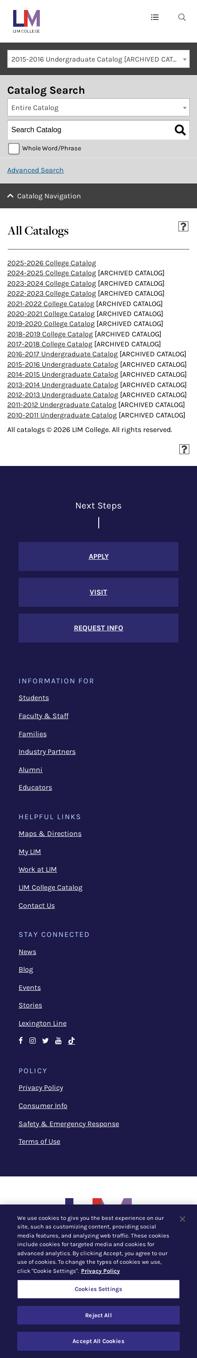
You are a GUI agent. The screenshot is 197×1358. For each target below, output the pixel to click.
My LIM (30, 851)
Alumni (31, 769)
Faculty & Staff (43, 715)
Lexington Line (43, 1023)
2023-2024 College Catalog (51, 283)
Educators (35, 787)
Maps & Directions (50, 833)
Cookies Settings (98, 1289)
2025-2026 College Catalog (51, 263)
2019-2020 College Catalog (51, 323)
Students (34, 697)
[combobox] (98, 59)
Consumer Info (43, 1105)
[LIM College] (26, 21)
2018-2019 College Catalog (50, 334)
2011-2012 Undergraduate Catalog (61, 404)
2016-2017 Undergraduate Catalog (62, 354)
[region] (98, 1281)
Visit (98, 592)
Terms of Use (39, 1141)
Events (30, 987)
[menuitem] (182, 16)
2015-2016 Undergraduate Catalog (62, 364)
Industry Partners (47, 751)
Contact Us (37, 905)
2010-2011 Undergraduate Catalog (62, 415)
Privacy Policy (41, 1087)
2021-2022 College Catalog (50, 303)
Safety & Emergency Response (69, 1123)
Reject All (98, 1315)
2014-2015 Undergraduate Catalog (62, 374)
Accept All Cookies (98, 1341)
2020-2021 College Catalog (51, 313)
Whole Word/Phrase (51, 148)
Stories (30, 1005)
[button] (155, 16)
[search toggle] (182, 16)
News (27, 951)
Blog (26, 969)
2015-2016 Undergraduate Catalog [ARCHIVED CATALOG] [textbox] (100, 59)
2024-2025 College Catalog (51, 273)
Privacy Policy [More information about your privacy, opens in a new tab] (100, 1270)
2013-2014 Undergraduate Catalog (62, 384)
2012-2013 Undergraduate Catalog (62, 394)
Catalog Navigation (49, 196)
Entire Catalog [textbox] (34, 107)
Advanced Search (35, 170)
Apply (99, 556)
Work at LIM (38, 869)
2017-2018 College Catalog (49, 344)
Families (33, 733)
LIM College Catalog (50, 887)
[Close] (182, 1219)
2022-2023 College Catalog (51, 293)
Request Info (98, 628)
